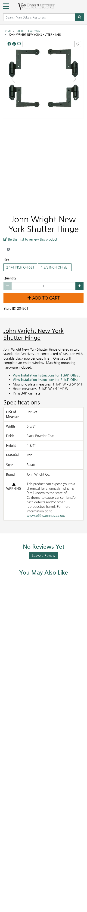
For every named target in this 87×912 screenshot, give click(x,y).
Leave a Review (43, 555)
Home (7, 31)
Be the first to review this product (30, 239)
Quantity (9, 278)
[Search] (79, 17)
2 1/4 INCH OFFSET (20, 267)
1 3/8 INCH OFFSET (54, 267)
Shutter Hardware (30, 31)
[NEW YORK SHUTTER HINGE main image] (43, 79)
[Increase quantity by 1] (79, 286)
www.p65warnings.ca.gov (46, 515)
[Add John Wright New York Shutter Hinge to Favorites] (77, 44)
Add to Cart (44, 298)
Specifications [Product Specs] (21, 402)
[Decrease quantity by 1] (7, 286)
